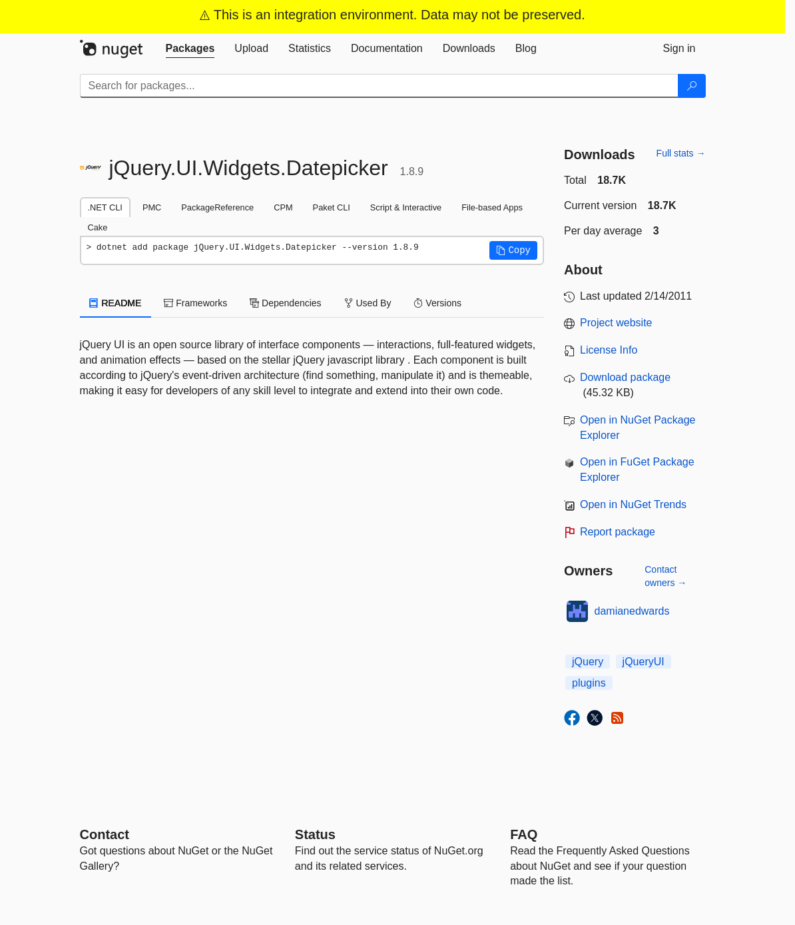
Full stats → (681, 153)
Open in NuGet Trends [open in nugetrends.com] (633, 504)
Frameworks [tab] (195, 303)
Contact (104, 834)
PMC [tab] (151, 207)
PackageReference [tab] (217, 207)
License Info (608, 350)
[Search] (692, 86)
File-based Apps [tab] (492, 207)
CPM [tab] (283, 207)
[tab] (190, 48)
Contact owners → (665, 576)
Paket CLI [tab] (331, 207)
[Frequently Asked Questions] (523, 834)
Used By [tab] (368, 303)
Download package (625, 377)
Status (315, 834)
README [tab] (116, 303)
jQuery (587, 661)
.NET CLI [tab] (105, 207)
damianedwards (632, 611)
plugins (589, 683)
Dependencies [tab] (285, 303)
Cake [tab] (98, 227)
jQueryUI (643, 661)
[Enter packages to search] (379, 86)
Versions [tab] (437, 303)
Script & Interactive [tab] (405, 207)
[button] (513, 250)
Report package (617, 531)
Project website (616, 322)
